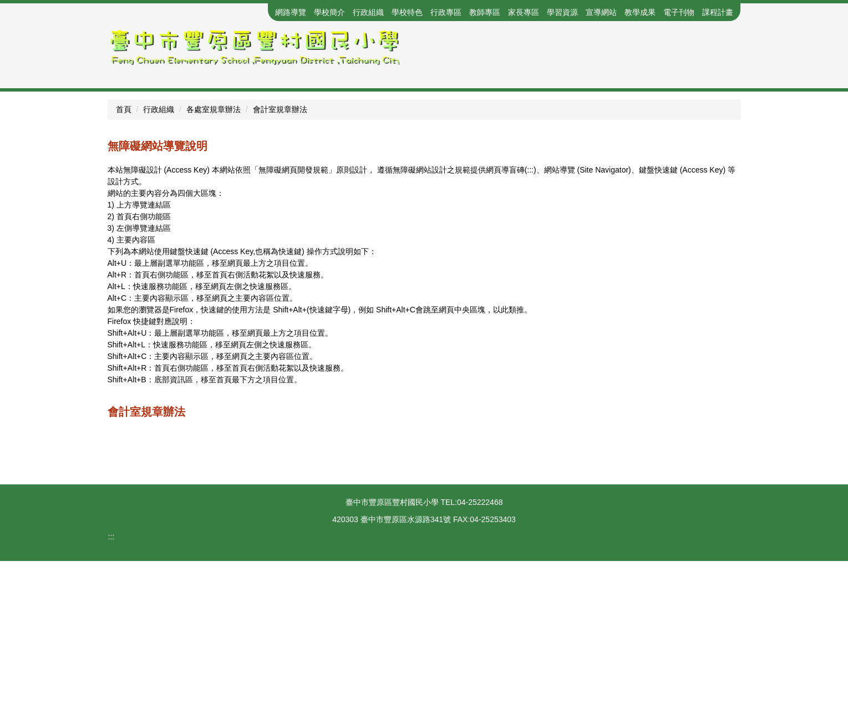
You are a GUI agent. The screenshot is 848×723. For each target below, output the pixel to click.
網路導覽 (290, 12)
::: (233, 12)
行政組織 (158, 271)
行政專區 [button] (445, 12)
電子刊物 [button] (678, 12)
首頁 (123, 271)
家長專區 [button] (523, 12)
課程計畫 (717, 12)
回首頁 (255, 12)
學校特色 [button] (407, 12)
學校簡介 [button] (329, 12)
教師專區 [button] (484, 12)
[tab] (402, 241)
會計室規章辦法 (280, 271)
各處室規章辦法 (213, 271)
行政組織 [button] (368, 12)
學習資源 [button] (562, 12)
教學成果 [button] (640, 12)
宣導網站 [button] (601, 12)
